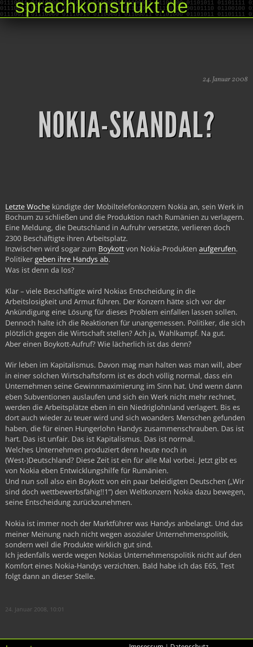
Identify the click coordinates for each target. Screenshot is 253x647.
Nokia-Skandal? (126, 125)
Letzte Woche (27, 206)
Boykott (111, 248)
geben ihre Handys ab (71, 259)
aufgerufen (217, 248)
